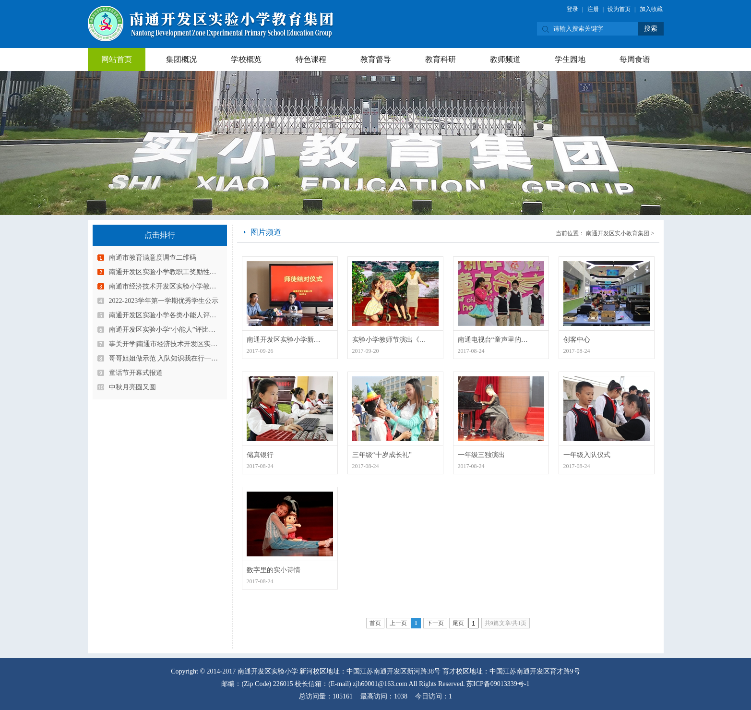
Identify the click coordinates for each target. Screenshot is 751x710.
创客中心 (576, 339)
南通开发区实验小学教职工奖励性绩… (166, 272)
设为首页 (619, 9)
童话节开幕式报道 (136, 372)
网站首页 (116, 59)
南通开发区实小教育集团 (617, 233)
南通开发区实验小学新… (284, 339)
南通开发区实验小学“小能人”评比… (162, 329)
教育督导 (375, 59)
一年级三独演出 (481, 454)
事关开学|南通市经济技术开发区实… (163, 344)
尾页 (458, 623)
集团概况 (181, 59)
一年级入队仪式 (586, 454)
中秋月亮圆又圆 (132, 387)
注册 (593, 9)
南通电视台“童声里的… (493, 339)
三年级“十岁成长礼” (382, 454)
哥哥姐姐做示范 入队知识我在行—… (163, 358)
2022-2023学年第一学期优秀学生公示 (164, 300)
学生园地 (570, 59)
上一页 (398, 623)
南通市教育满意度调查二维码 (152, 257)
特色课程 (311, 59)
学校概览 (246, 59)
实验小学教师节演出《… (389, 339)
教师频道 (505, 59)
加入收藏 (651, 9)
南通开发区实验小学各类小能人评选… (166, 315)
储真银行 (260, 454)
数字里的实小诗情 (273, 570)
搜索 (650, 28)
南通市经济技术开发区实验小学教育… (166, 286)
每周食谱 (635, 59)
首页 (375, 623)
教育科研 (440, 59)
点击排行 (159, 235)
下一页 (435, 623)
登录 (572, 9)
